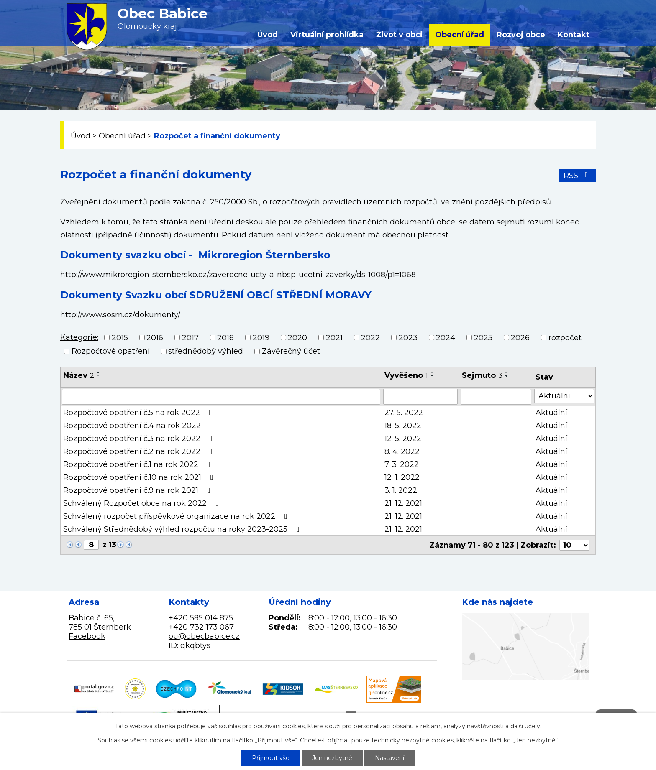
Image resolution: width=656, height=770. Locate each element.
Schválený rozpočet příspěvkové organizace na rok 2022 (177, 516)
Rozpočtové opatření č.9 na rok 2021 (138, 490)
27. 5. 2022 (403, 412)
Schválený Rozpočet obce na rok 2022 (142, 503)
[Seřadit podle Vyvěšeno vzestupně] (432, 372)
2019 (261, 337)
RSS (578, 175)
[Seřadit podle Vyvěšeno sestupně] (432, 375)
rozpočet (565, 337)
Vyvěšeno (406, 375)
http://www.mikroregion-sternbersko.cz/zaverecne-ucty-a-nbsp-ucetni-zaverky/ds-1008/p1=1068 (238, 274)
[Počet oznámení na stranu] (574, 545)
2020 (297, 337)
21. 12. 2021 (403, 503)
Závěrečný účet (291, 351)
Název (78, 375)
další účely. (525, 726)
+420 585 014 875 (201, 617)
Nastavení (389, 758)
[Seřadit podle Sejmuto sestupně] (507, 375)
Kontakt (573, 34)
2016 (154, 337)
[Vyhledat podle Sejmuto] (496, 397)
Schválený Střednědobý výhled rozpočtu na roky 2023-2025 (183, 529)
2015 (120, 337)
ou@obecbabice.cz (204, 636)
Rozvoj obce (521, 34)
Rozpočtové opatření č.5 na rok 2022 (139, 412)
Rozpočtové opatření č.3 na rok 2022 (139, 438)
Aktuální (551, 412)
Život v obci (399, 34)
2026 (520, 337)
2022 (370, 337)
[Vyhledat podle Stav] (564, 396)
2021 (334, 337)
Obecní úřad (459, 34)
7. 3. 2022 (401, 464)
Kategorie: (79, 337)
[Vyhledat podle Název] (221, 397)
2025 (483, 337)
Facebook (87, 636)
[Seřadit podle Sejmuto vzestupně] (507, 372)
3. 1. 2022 (400, 490)
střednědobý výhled (205, 351)
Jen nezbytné (332, 758)
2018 (225, 337)
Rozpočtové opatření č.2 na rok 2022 (139, 451)
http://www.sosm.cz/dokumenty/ (120, 314)
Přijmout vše (271, 758)
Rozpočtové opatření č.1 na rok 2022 (138, 464)
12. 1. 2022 (402, 477)
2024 (445, 337)
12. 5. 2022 (402, 438)
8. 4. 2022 (402, 451)
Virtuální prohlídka (327, 34)
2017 (190, 337)
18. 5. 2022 (402, 425)
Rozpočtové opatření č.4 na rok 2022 (139, 425)
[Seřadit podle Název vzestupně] (98, 372)
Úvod (267, 34)
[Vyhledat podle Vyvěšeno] (420, 397)
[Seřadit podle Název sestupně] (98, 375)
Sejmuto (482, 375)
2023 (408, 337)
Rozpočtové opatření (111, 351)
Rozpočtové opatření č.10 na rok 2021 (140, 477)
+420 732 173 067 (201, 627)
